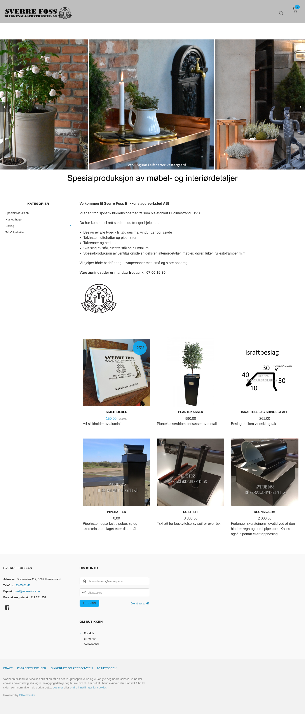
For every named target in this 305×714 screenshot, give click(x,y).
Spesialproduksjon (17, 213)
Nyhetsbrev (107, 668)
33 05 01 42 (23, 585)
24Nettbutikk (27, 695)
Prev (5, 107)
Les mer (58, 687)
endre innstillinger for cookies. (89, 687)
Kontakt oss (91, 643)
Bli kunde (90, 638)
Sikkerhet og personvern (72, 668)
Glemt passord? (140, 603)
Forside (89, 633)
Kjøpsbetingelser (31, 668)
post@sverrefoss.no (27, 591)
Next (300, 107)
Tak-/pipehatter (14, 232)
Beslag (9, 225)
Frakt (8, 668)
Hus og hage (13, 219)
